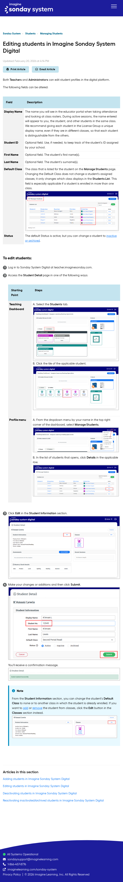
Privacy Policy (12, 874)
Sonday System (12, 33)
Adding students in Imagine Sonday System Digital (36, 778)
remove (37, 708)
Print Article (15, 69)
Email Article (45, 69)
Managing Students (51, 33)
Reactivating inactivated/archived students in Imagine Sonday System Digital (53, 800)
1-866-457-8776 (17, 864)
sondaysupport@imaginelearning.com (33, 859)
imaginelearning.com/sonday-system (32, 869)
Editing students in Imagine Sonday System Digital (36, 786)
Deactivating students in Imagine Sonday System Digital (40, 793)
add (25, 708)
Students (30, 33)
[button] (113, 6)
